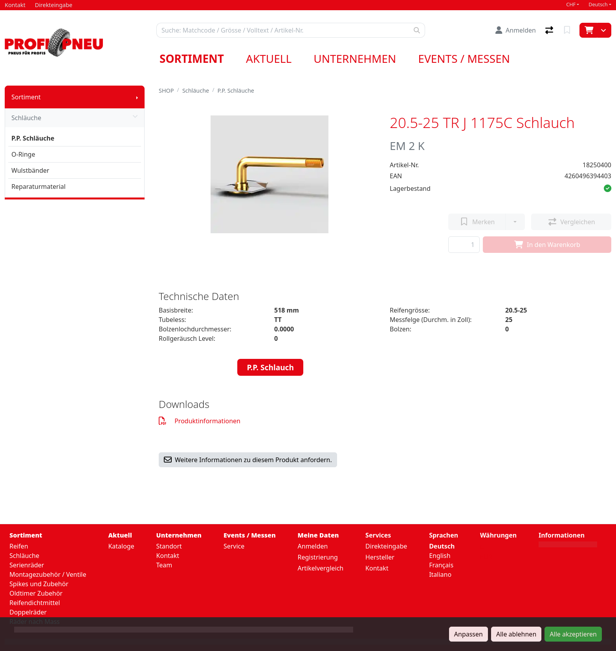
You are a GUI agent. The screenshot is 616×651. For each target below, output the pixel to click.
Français (441, 565)
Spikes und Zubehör (38, 584)
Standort (169, 546)
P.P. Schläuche (32, 138)
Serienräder (26, 565)
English (439, 555)
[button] (607, 188)
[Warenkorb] (588, 30)
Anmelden (313, 546)
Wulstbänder (30, 170)
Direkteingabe (386, 546)
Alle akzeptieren (573, 634)
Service (234, 546)
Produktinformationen (199, 421)
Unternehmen (355, 58)
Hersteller (379, 557)
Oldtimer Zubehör (35, 593)
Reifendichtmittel (34, 602)
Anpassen (468, 634)
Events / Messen (464, 58)
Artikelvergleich (321, 568)
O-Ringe (23, 154)
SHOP (166, 90)
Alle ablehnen (516, 634)
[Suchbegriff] (282, 30)
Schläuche (74, 118)
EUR (486, 556)
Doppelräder (28, 612)
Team (164, 565)
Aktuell (269, 58)
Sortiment (192, 58)
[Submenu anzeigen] (137, 97)
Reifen (18, 546)
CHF (571, 4)
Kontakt (168, 555)
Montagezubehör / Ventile (47, 574)
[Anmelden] (516, 30)
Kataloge (121, 546)
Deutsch (598, 4)
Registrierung (318, 557)
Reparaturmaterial (38, 186)
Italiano (440, 574)
